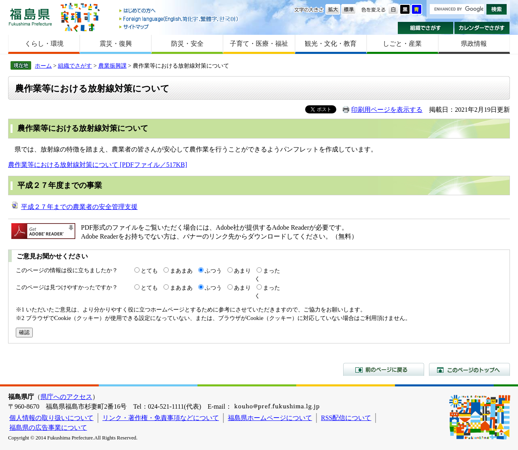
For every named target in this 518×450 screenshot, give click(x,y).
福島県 (30, 16)
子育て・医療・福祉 (259, 43)
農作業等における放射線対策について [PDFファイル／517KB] (97, 164)
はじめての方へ (179, 11)
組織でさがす (425, 28)
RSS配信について (346, 417)
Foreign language (179, 19)
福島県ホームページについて (270, 417)
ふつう (213, 270)
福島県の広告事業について (48, 427)
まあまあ (181, 270)
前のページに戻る (383, 369)
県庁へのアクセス (66, 396)
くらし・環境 (44, 43)
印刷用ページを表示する (386, 109)
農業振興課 (112, 65)
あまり (242, 270)
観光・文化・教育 (331, 43)
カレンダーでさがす (482, 28)
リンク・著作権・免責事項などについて (160, 417)
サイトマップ (179, 26)
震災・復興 (116, 43)
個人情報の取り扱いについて (51, 417)
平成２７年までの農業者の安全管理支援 (79, 206)
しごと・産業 (402, 43)
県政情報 (474, 43)
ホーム (43, 65)
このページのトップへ (469, 369)
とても (149, 270)
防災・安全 (187, 43)
